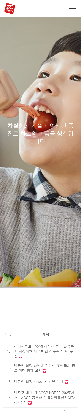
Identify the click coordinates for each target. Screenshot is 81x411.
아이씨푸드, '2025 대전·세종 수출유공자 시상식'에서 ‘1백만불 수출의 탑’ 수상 (44, 351)
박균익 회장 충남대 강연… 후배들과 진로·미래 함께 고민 (44, 368)
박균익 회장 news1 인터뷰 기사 (39, 381)
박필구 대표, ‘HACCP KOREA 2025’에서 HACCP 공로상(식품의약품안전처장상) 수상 (44, 397)
